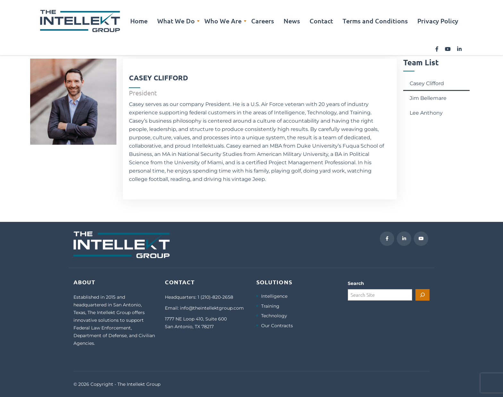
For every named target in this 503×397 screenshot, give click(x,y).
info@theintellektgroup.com (212, 308)
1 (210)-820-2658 (215, 297)
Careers (262, 21)
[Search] (422, 295)
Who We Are (223, 21)
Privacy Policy (437, 21)
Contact (321, 21)
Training (270, 306)
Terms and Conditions (375, 21)
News (292, 21)
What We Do (176, 21)
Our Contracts (277, 325)
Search (356, 283)
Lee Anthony (426, 113)
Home (139, 21)
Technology (274, 316)
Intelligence (274, 296)
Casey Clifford (427, 83)
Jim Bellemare (428, 98)
